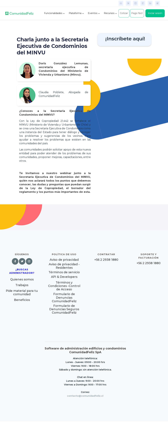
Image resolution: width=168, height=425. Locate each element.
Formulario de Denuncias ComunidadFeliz (64, 297)
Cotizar (124, 13)
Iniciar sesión (155, 13)
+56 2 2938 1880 (106, 260)
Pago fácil (136, 13)
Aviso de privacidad (64, 260)
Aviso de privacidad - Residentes (64, 266)
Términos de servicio (64, 272)
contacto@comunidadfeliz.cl (85, 395)
